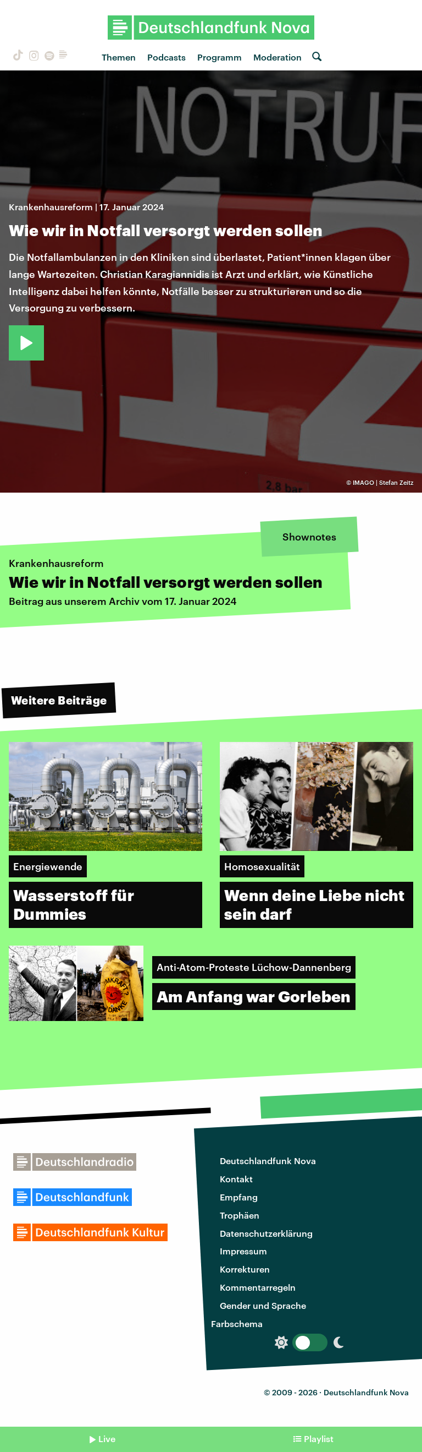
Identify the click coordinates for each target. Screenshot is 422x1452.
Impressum (243, 1251)
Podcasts (166, 57)
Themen (119, 57)
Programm (219, 57)
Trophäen (239, 1215)
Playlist (319, 1438)
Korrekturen (245, 1269)
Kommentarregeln (258, 1287)
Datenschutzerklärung (266, 1233)
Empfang (239, 1197)
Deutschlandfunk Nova (268, 1160)
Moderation (277, 57)
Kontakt (236, 1178)
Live (106, 1438)
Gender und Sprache (263, 1305)
